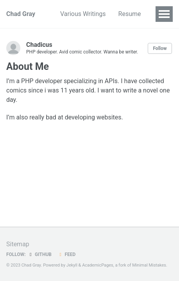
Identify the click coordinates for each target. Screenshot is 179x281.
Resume (129, 14)
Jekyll (71, 265)
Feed (66, 254)
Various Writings (83, 14)
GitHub (40, 254)
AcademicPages (97, 265)
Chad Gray (20, 14)
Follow (159, 48)
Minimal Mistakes (149, 265)
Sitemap (17, 244)
